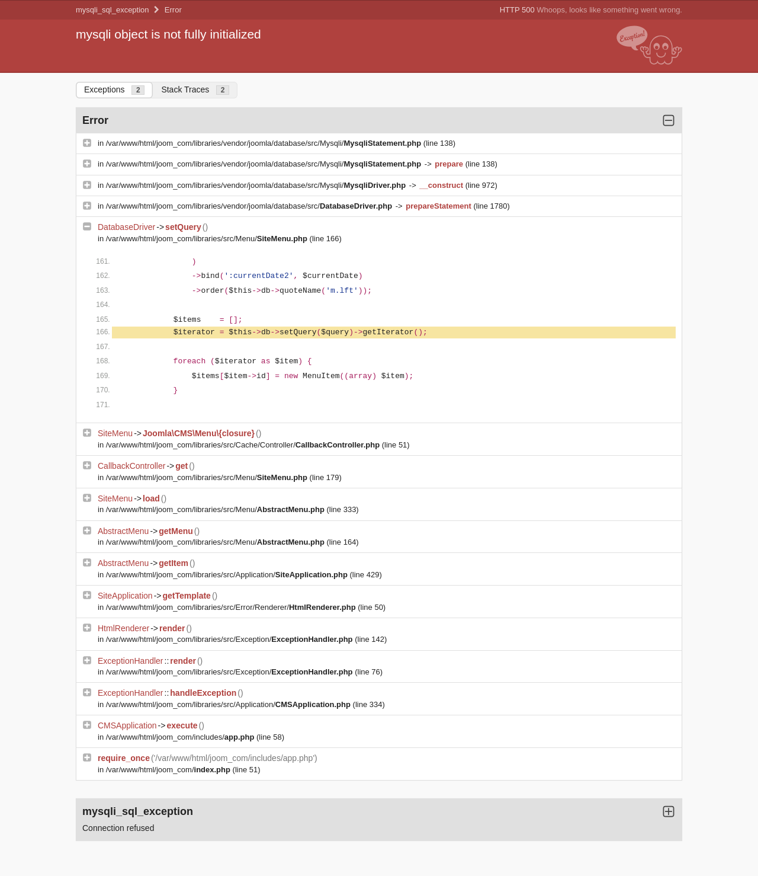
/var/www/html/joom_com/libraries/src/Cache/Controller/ (244, 444)
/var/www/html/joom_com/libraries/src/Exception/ (230, 639)
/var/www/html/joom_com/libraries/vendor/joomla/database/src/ (250, 206)
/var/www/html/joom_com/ (169, 769)
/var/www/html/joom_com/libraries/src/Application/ (228, 574)
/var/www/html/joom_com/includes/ (181, 737)
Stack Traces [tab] (195, 90)
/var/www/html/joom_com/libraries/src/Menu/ (208, 238)
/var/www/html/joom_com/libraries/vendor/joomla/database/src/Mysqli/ (264, 143)
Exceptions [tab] (114, 90)
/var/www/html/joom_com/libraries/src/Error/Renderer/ (232, 607)
